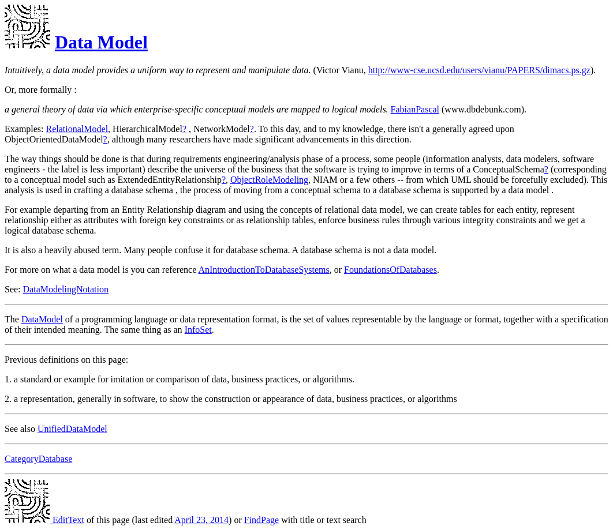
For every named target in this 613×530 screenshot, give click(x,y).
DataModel (42, 319)
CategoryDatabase (38, 459)
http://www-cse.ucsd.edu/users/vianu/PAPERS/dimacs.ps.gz (479, 70)
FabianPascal (415, 109)
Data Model (101, 42)
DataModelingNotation (66, 289)
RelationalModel (77, 129)
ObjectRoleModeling (269, 180)
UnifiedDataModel (72, 429)
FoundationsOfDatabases (390, 270)
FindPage (261, 520)
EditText (44, 520)
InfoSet (198, 329)
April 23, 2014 (201, 520)
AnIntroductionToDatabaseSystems (263, 270)
